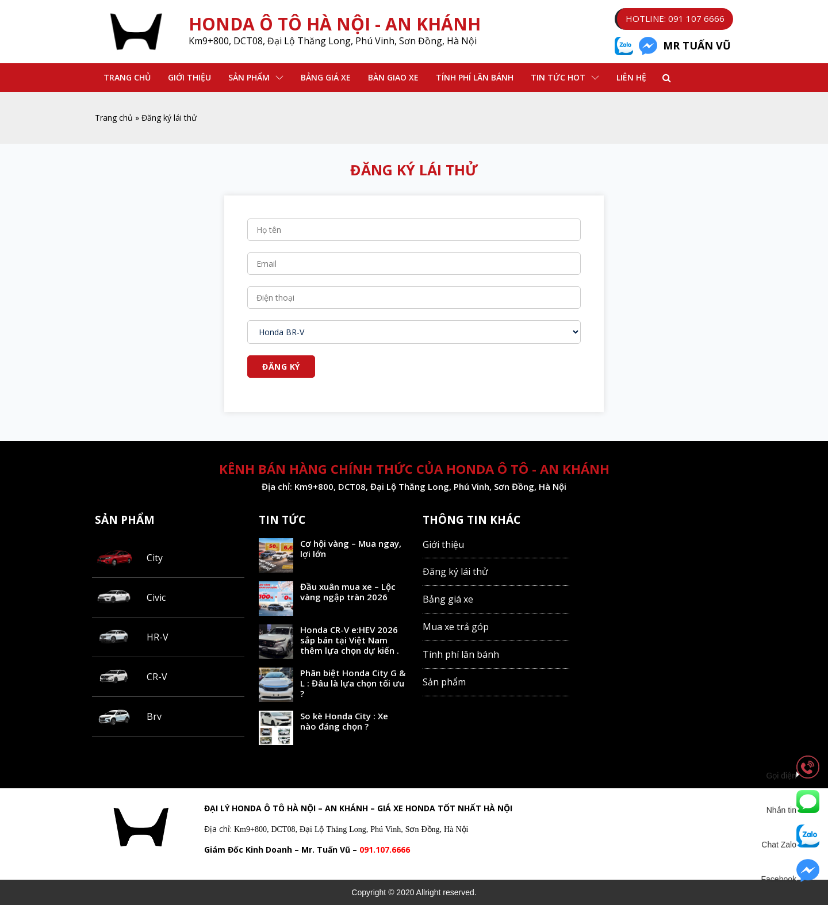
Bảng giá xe (448, 599)
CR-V (157, 676)
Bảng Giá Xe (326, 77)
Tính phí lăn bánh (474, 77)
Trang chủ (127, 77)
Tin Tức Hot (558, 77)
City (155, 557)
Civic (156, 597)
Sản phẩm (249, 77)
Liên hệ (631, 77)
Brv (154, 716)
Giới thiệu (189, 77)
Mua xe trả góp (456, 626)
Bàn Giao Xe (393, 77)
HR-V (157, 637)
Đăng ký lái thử (455, 571)
